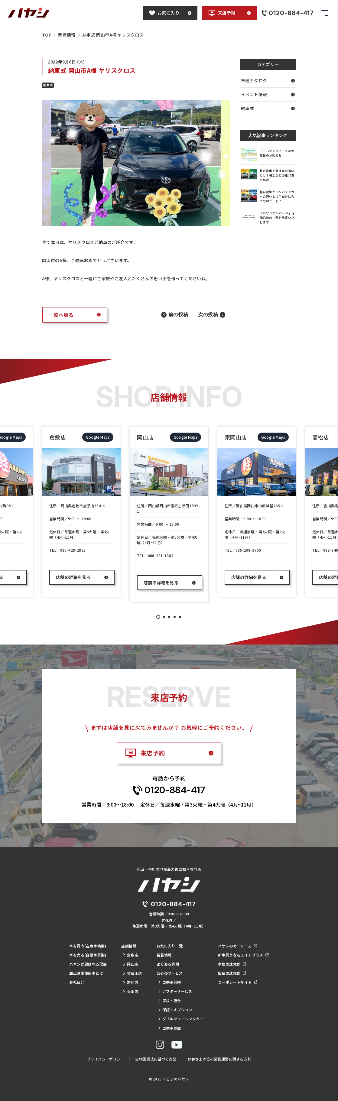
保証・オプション (175, 1009)
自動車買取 (169, 1028)
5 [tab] (180, 617)
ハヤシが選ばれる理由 (88, 963)
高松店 (130, 982)
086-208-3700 (248, 550)
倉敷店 (130, 954)
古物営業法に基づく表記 (155, 1058)
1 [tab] (158, 617)
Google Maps (98, 437)
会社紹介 (76, 982)
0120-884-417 (175, 789)
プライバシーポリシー (105, 1058)
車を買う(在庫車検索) (87, 945)
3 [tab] (169, 617)
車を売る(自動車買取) (87, 954)
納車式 (268, 108)
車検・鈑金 (169, 1000)
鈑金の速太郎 (232, 973)
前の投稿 (178, 314)
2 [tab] (164, 617)
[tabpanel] (81, 511)
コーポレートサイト (237, 982)
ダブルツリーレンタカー (180, 1018)
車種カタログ (268, 80)
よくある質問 (168, 963)
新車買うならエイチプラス (243, 954)
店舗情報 (128, 945)
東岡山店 (132, 973)
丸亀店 (130, 991)
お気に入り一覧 (170, 945)
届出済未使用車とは (86, 973)
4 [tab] (175, 617)
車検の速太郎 (232, 963)
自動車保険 (169, 982)
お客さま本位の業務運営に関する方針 (219, 1058)
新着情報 (164, 954)
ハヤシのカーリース (237, 945)
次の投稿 (208, 314)
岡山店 (130, 963)
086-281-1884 (161, 555)
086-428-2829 (73, 550)
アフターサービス (175, 991)
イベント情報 (268, 94)
